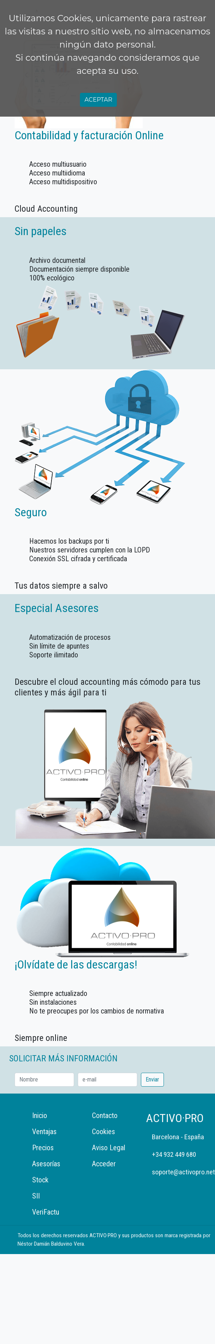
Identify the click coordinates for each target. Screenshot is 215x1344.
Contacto (105, 1115)
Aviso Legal (108, 1147)
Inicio (39, 1115)
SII (36, 1196)
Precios (43, 1147)
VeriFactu (45, 1212)
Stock (40, 1179)
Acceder (104, 1163)
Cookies (103, 1131)
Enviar (152, 1079)
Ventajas (44, 1131)
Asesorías (46, 1163)
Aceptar (98, 99)
